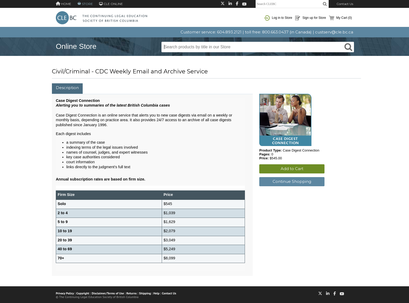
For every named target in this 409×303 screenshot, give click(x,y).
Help (156, 293)
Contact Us (344, 4)
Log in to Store (278, 18)
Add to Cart (292, 168)
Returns (132, 293)
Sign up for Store (310, 18)
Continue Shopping (292, 181)
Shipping (145, 293)
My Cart (340, 18)
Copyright (82, 293)
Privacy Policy (65, 293)
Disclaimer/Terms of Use (108, 293)
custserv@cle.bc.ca (334, 32)
